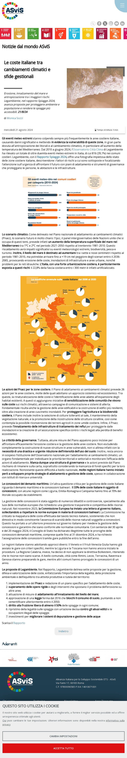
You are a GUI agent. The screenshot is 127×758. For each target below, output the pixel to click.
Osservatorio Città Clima (88, 149)
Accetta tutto (63, 748)
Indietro (63, 631)
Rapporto (19, 623)
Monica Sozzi (15, 118)
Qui (4, 720)
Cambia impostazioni (63, 736)
